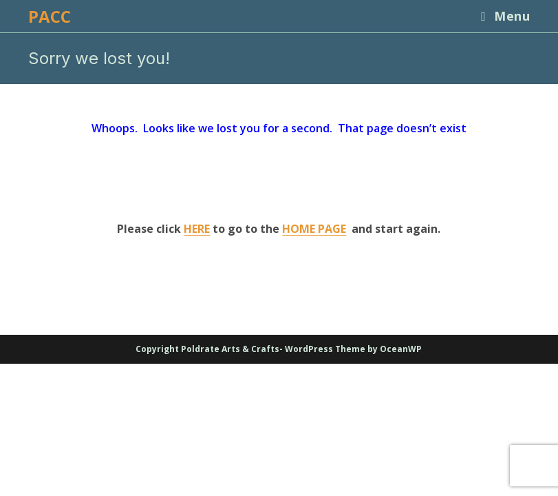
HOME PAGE (314, 228)
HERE (197, 228)
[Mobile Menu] (500, 16)
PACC (49, 16)
